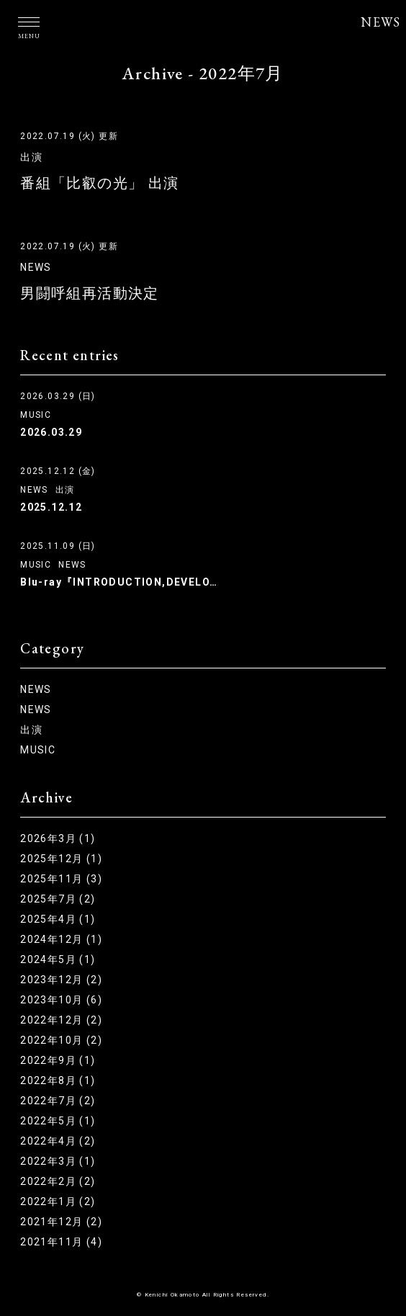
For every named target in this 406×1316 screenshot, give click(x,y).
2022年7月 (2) (57, 1100)
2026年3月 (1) (57, 838)
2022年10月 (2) (61, 1040)
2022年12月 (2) (61, 1020)
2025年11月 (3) (61, 879)
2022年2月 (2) (57, 1181)
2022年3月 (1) (57, 1161)
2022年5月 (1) (57, 1121)
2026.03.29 (51, 432)
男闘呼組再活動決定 (89, 293)
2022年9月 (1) (57, 1060)
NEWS (380, 22)
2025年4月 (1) (57, 919)
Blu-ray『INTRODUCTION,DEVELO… (118, 582)
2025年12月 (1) (61, 858)
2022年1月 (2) (57, 1201)
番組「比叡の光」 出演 (99, 183)
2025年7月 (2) (57, 899)
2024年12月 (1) (61, 939)
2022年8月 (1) (57, 1080)
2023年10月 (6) (61, 1000)
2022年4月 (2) (57, 1141)
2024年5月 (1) (57, 959)
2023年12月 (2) (61, 979)
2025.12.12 (51, 507)
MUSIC (35, 415)
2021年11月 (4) (61, 1242)
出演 (31, 157)
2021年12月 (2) (61, 1221)
